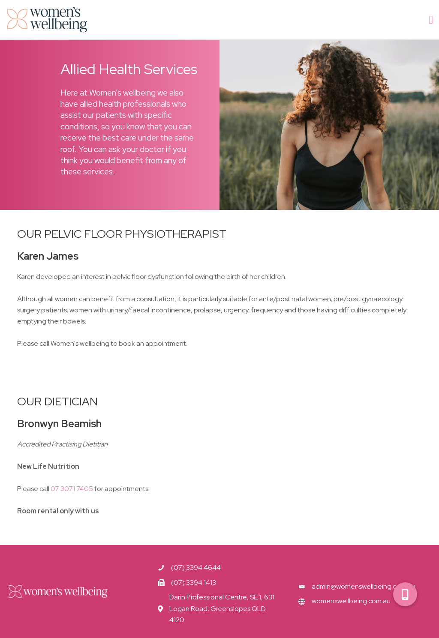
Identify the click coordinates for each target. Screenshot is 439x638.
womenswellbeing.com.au (351, 600)
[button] (405, 594)
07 (72, 488)
